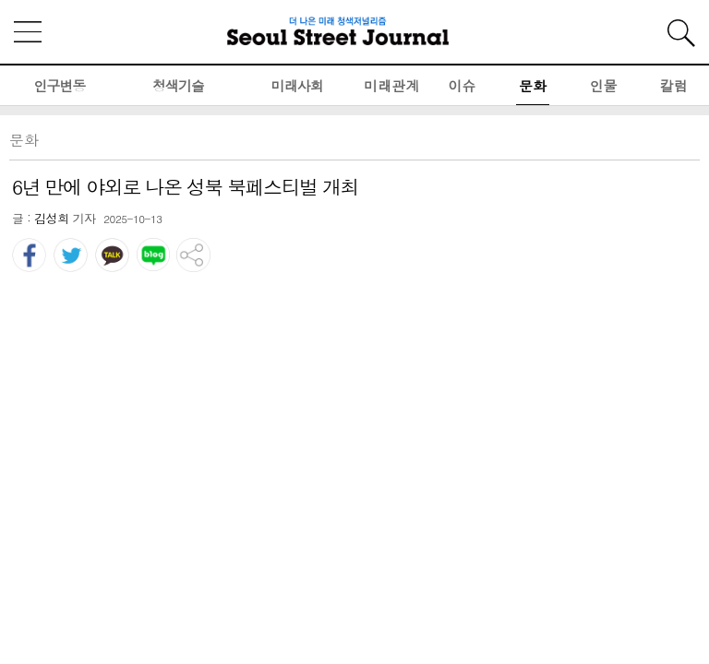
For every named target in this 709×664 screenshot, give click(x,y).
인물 (603, 85)
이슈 (462, 85)
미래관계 (391, 85)
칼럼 (674, 85)
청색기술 (178, 85)
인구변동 (59, 85)
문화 (533, 85)
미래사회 (297, 85)
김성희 (51, 218)
